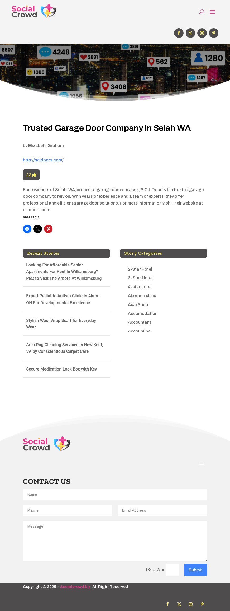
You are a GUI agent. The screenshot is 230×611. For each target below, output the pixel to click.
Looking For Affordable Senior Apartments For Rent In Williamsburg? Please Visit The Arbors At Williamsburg (64, 271)
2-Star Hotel (140, 269)
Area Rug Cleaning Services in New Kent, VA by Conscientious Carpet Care (64, 348)
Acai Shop (138, 304)
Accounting (139, 331)
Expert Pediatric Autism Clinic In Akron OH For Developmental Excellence (62, 299)
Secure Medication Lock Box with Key (61, 369)
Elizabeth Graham (46, 145)
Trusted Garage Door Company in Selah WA (107, 128)
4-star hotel (139, 287)
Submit (196, 570)
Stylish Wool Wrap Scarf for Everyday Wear (61, 324)
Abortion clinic (142, 295)
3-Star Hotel (140, 278)
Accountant (139, 322)
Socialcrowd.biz (75, 587)
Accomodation (142, 313)
